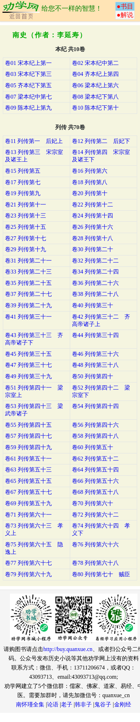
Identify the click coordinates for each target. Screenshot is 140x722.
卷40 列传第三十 (92, 305)
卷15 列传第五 (22, 171)
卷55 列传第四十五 (28, 425)
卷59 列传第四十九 (28, 447)
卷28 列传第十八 (92, 238)
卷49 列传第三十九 (28, 376)
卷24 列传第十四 (92, 216)
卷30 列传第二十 (92, 249)
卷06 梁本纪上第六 (95, 85)
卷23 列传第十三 (25, 216)
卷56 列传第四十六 (95, 425)
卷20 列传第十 (89, 193)
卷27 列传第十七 (25, 238)
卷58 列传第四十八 (95, 436)
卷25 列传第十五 (25, 227)
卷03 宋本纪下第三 (28, 74)
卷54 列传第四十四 (95, 406)
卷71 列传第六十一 (28, 515)
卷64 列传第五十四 (95, 470)
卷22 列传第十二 (92, 205)
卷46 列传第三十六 (95, 354)
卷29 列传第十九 (25, 249)
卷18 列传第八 (89, 182)
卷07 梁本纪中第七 (28, 97)
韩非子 (83, 704)
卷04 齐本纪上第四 (95, 74)
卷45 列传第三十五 (28, 354)
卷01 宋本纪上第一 (28, 63)
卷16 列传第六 (89, 171)
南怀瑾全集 (30, 704)
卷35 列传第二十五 (28, 283)
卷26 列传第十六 (92, 227)
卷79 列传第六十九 (28, 574)
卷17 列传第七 (22, 182)
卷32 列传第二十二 (95, 261)
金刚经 (122, 704)
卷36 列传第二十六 (95, 283)
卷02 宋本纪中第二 (95, 63)
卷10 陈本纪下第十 (95, 108)
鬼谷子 (102, 704)
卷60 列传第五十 (92, 447)
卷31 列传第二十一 (28, 261)
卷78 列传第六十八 (95, 563)
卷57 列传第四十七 (28, 436)
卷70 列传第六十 (92, 503)
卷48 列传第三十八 (95, 365)
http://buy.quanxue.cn (68, 649)
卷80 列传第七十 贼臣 (101, 574)
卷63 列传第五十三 (28, 470)
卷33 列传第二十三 (28, 272)
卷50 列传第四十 (92, 376)
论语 (52, 704)
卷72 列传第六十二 (95, 515)
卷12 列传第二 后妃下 (101, 141)
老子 (66, 704)
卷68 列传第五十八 (95, 492)
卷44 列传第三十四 (95, 335)
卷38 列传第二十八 (95, 294)
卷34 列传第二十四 (95, 272)
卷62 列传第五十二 (95, 459)
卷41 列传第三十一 (28, 317)
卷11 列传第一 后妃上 (34, 141)
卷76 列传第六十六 (95, 544)
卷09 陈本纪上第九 (28, 108)
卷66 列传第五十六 (95, 481)
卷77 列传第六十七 (28, 563)
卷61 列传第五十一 (28, 459)
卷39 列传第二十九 (28, 305)
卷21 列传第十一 (25, 205)
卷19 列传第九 (22, 193)
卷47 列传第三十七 (28, 365)
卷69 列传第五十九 (28, 503)
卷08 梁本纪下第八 (95, 97)
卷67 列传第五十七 (28, 492)
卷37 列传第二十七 (28, 294)
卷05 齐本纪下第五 (28, 85)
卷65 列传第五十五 (28, 481)
